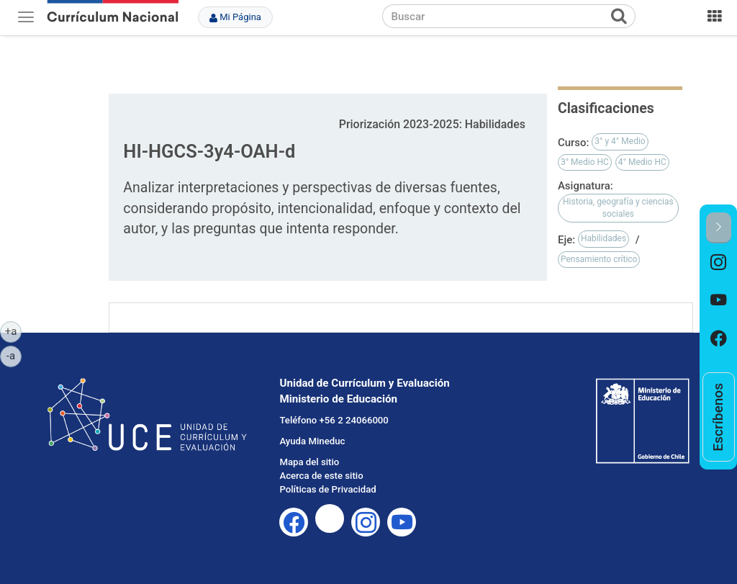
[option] (718, 262)
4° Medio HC (642, 162)
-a (14, 355)
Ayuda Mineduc (312, 441)
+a (13, 330)
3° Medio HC (585, 162)
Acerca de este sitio (321, 475)
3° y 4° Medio (619, 141)
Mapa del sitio (309, 462)
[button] (718, 227)
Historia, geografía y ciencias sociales (618, 208)
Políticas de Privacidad (327, 489)
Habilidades (603, 238)
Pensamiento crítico (599, 259)
